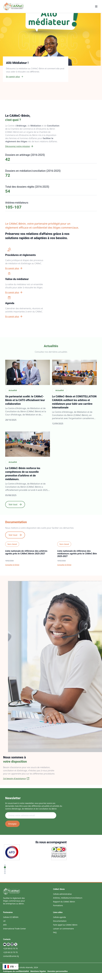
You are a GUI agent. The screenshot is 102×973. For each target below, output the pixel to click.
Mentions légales (38, 971)
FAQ (55, 932)
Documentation (59, 921)
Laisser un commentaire (63, 928)
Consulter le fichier (12, 565)
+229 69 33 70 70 (10, 952)
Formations (58, 905)
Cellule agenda (59, 917)
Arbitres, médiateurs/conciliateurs (67, 898)
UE (4, 921)
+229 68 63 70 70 (10, 948)
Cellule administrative (62, 894)
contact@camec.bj (11, 956)
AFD (5, 925)
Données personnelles (57, 971)
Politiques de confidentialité (16, 971)
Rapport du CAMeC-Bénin (64, 901)
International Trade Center (14, 928)
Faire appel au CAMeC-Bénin (65, 925)
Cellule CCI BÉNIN (10, 917)
